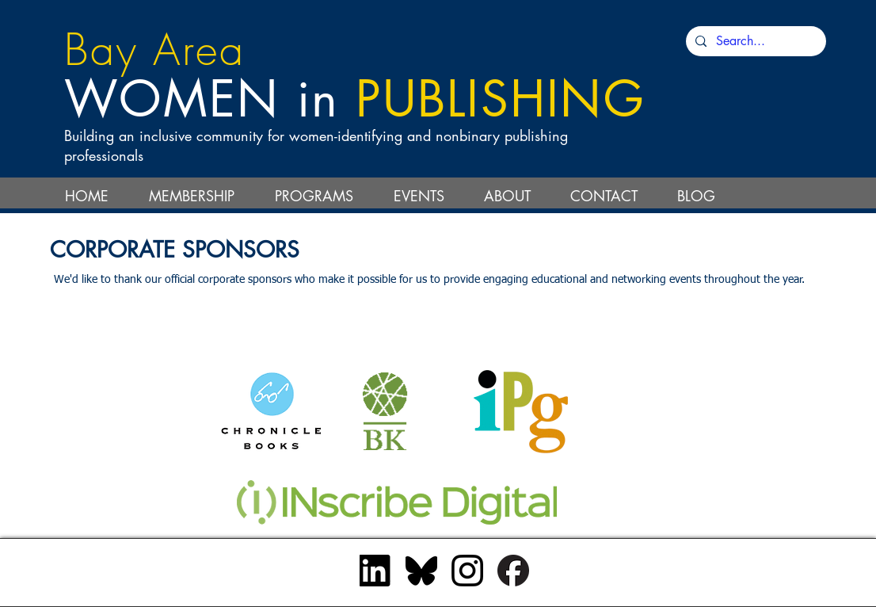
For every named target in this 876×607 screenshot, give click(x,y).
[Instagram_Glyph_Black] (467, 570)
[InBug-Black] (375, 570)
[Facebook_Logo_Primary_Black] (513, 570)
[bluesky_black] (421, 570)
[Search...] (754, 41)
